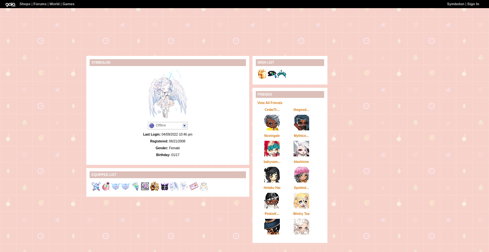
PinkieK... (272, 214)
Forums (40, 4)
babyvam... (272, 162)
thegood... (301, 110)
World (55, 4)
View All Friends (269, 103)
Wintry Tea (301, 214)
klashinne (301, 162)
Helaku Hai (272, 188)
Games (69, 4)
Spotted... (301, 188)
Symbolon (455, 4)
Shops (25, 4)
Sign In (473, 4)
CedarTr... (272, 110)
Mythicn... (301, 136)
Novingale (272, 136)
